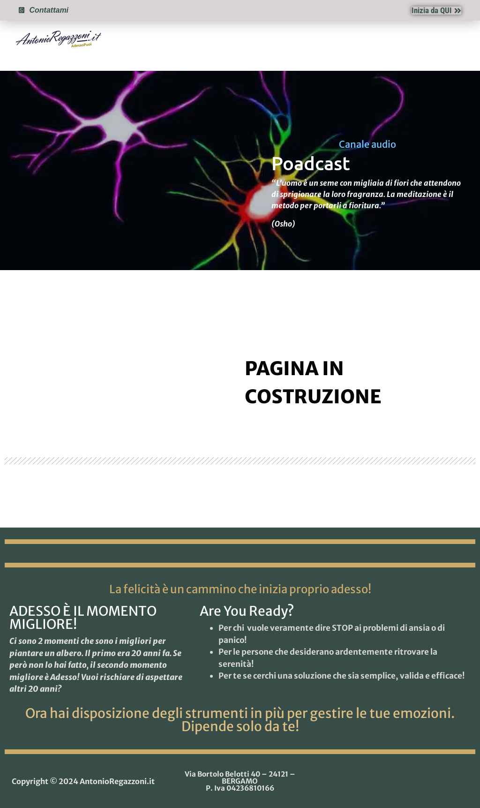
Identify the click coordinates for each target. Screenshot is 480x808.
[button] (461, 38)
